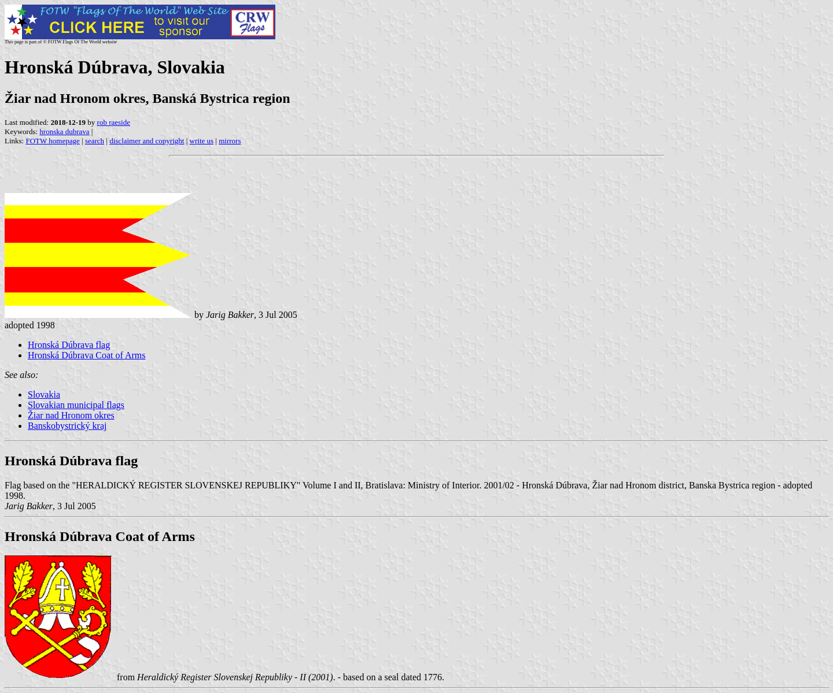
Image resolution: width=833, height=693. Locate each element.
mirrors (230, 140)
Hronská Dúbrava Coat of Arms (87, 355)
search (94, 140)
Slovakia (44, 394)
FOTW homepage (52, 140)
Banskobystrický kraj (67, 426)
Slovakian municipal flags (76, 405)
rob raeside (113, 122)
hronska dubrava (64, 131)
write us (202, 140)
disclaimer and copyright (146, 140)
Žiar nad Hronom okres (71, 415)
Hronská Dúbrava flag (69, 345)
